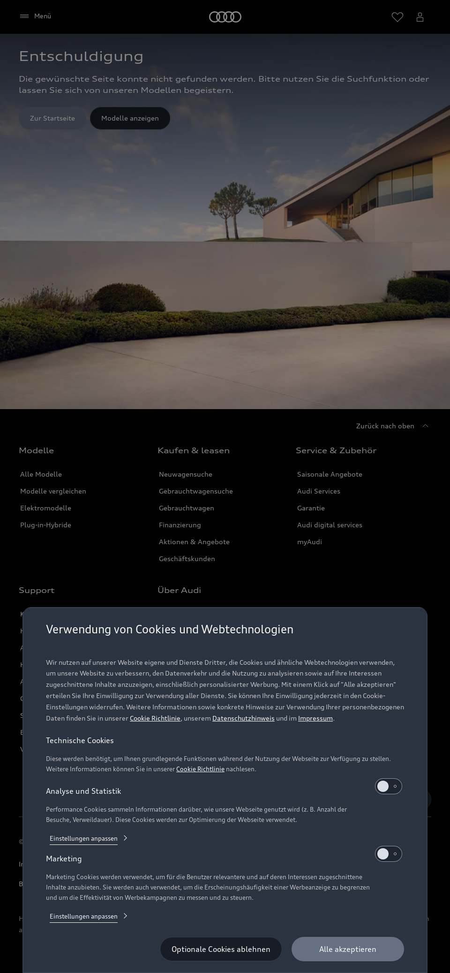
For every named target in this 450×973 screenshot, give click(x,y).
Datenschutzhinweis (243, 718)
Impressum (315, 718)
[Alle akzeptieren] (348, 949)
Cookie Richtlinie (155, 718)
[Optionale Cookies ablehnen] (221, 949)
